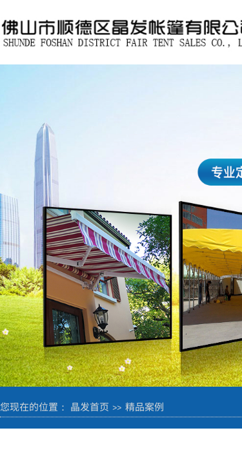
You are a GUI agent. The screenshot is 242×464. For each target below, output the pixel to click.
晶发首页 (89, 406)
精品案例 (144, 406)
